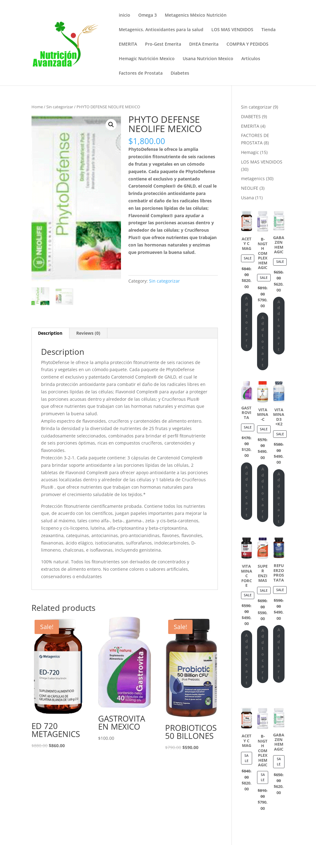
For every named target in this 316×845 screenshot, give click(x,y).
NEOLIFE (249, 188)
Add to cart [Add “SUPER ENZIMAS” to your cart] (262, 654)
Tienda (268, 29)
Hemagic (250, 152)
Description (50, 333)
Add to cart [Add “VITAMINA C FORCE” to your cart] (246, 659)
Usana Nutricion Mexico (208, 58)
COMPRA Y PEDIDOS (247, 44)
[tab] (50, 333)
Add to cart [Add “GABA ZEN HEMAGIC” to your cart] (278, 325)
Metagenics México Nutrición (196, 15)
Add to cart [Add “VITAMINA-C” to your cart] (262, 493)
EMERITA (128, 44)
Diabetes (180, 73)
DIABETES (251, 116)
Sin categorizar (59, 107)
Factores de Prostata (141, 73)
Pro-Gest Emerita (163, 44)
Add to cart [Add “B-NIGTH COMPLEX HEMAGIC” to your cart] (262, 341)
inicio (124, 15)
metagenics (253, 178)
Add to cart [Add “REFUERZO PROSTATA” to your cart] (278, 653)
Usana (247, 198)
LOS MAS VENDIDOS (232, 29)
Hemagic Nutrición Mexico (147, 58)
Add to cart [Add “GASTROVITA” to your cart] (246, 491)
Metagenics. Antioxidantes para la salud (161, 29)
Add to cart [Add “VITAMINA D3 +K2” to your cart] (278, 497)
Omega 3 (147, 15)
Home (37, 107)
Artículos (250, 58)
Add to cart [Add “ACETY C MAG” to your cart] (246, 322)
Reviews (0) (88, 333)
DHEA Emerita (203, 44)
